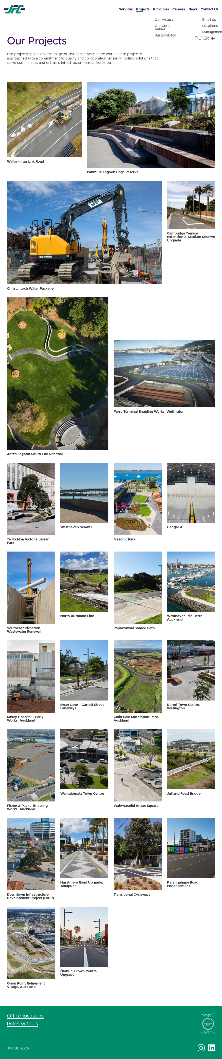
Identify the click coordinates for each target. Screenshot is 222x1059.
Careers (178, 9)
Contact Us (210, 9)
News (192, 9)
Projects (143, 9)
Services (126, 9)
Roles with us (22, 1023)
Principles (161, 9)
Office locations (25, 1016)
